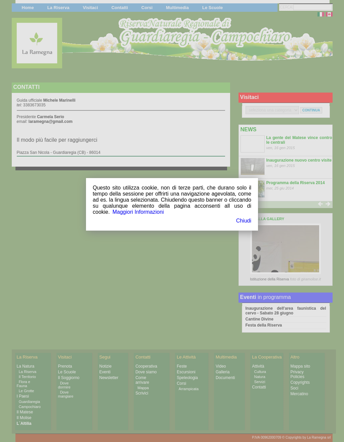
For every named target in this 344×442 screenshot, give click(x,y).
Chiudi (243, 221)
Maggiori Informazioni (138, 212)
